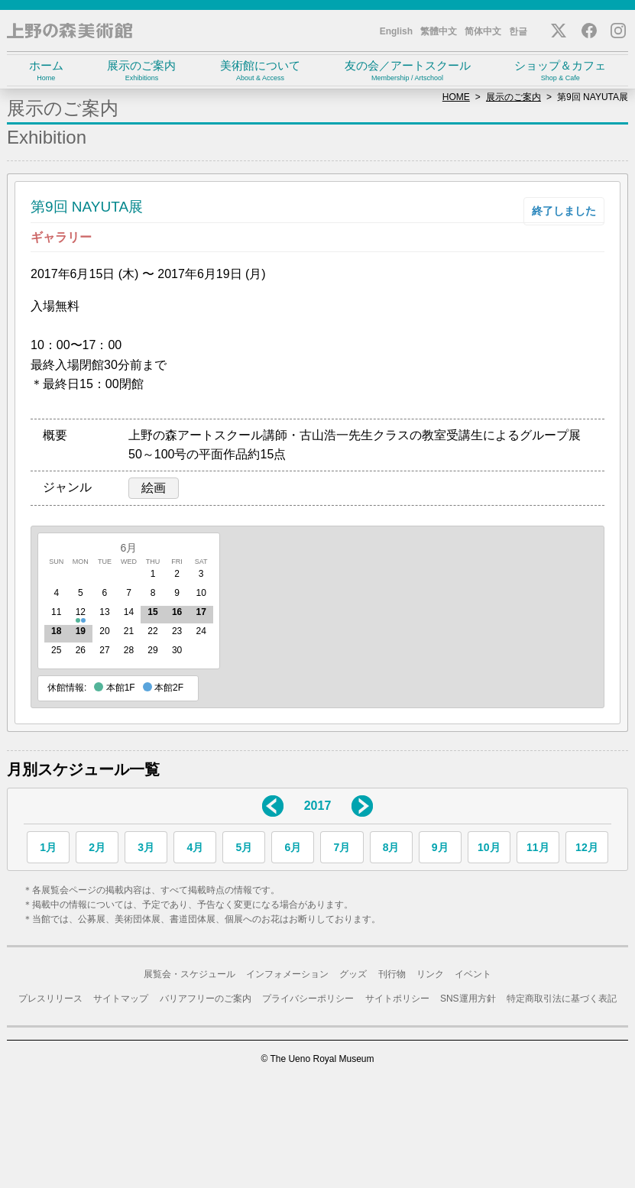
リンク (430, 974)
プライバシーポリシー (308, 998)
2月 (97, 847)
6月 (129, 548)
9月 (440, 847)
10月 (489, 847)
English (396, 31)
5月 (243, 847)
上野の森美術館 (69, 30)
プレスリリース (50, 998)
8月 (391, 847)
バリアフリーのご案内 (205, 998)
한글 (518, 31)
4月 (194, 847)
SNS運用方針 (468, 998)
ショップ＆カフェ (560, 71)
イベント (473, 974)
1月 (48, 847)
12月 (586, 847)
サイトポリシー (397, 998)
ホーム (46, 71)
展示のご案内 (142, 71)
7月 (342, 847)
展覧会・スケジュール (189, 974)
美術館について (260, 71)
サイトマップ (120, 998)
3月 (146, 847)
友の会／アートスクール (408, 71)
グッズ (353, 974)
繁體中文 (438, 31)
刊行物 (392, 974)
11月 (537, 847)
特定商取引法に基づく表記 (562, 998)
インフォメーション (287, 974)
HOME (456, 97)
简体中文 (483, 31)
